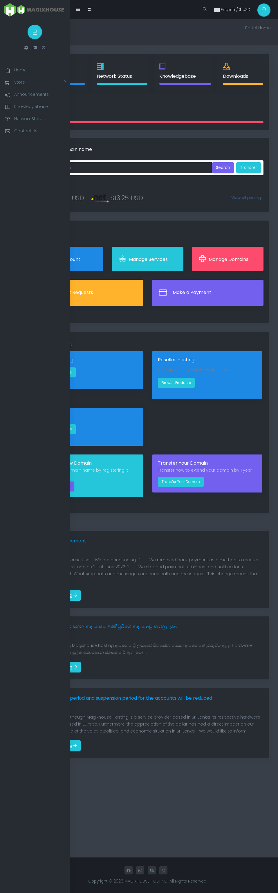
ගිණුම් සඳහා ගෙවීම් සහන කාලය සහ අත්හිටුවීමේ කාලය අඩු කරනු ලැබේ (105, 626)
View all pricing (246, 198)
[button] (26, 47)
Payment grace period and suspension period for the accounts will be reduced (122, 698)
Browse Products (176, 382)
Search (223, 167)
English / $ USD (232, 9)
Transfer (248, 167)
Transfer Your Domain (181, 481)
